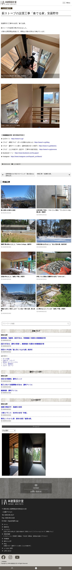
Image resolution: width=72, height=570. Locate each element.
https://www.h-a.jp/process (48, 149)
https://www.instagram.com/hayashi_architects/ (26, 156)
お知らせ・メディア (9, 360)
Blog (5, 543)
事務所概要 (7, 534)
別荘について (29, 531)
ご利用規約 (4, 561)
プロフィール (8, 536)
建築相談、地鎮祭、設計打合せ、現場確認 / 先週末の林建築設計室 (23, 338)
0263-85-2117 (9, 515)
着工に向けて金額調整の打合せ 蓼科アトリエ (16, 385)
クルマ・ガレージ (8, 365)
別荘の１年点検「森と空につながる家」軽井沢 (16, 349)
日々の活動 (6, 359)
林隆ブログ (36, 331)
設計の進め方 (20, 531)
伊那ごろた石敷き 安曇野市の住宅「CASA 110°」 (51, 276)
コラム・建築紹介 (8, 364)
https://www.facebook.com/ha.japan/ (27, 153)
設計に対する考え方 (9, 531)
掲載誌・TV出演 (22, 536)
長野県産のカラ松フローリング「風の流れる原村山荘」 (20, 174)
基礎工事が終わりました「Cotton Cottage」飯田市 (16, 244)
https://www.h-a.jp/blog (41, 142)
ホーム (6, 524)
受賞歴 (15, 536)
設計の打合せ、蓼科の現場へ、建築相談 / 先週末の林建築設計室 (22, 344)
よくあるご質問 (8, 548)
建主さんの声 (7, 541)
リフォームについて (39, 531)
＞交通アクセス (7, 512)
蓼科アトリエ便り (36, 372)
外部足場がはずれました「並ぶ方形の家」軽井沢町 (51, 244)
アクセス (44, 536)
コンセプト (7, 529)
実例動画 (6, 538)
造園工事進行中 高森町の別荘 (11, 407)
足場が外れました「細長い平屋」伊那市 (13, 276)
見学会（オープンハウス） (11, 362)
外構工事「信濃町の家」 (44, 174)
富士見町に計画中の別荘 (8, 210)
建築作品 (6, 527)
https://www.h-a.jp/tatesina (47, 146)
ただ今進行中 (6, 8)
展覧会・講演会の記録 (34, 536)
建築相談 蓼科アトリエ (9, 390)
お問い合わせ (7, 551)
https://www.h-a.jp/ (17, 139)
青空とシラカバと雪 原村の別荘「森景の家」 (16, 418)
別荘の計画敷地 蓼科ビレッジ (11, 379)
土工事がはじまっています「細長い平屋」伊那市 (50, 309)
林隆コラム (49, 531)
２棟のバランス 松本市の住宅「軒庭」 (14, 413)
